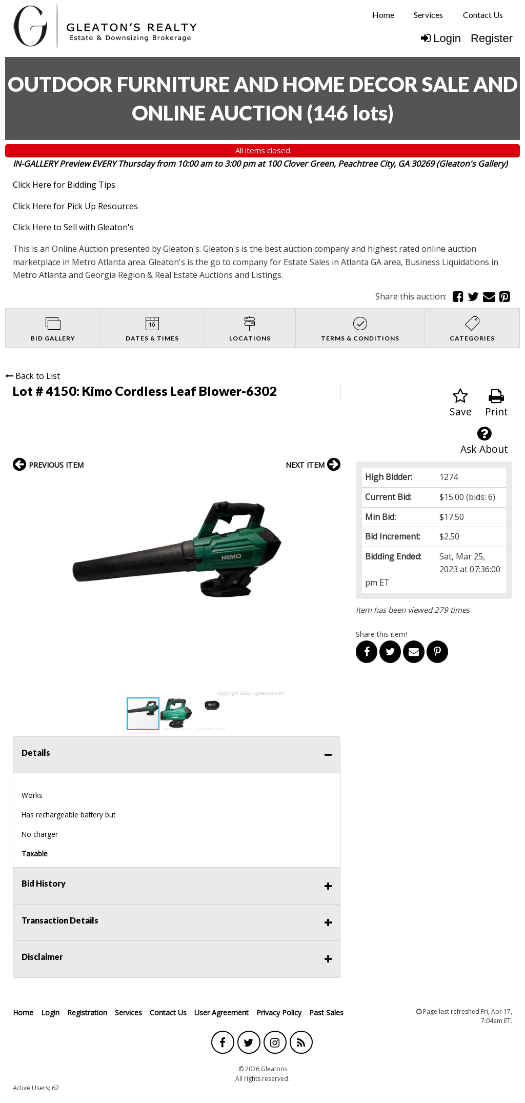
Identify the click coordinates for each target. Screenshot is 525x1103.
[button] (331, 487)
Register (492, 38)
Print (496, 403)
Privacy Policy (278, 1012)
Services (428, 14)
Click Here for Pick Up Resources (75, 206)
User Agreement (221, 1012)
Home (383, 14)
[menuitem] (383, 15)
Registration (87, 1012)
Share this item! (381, 634)
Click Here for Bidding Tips (64, 184)
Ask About (484, 441)
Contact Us (483, 14)
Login (441, 38)
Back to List (32, 376)
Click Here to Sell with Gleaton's (73, 227)
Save (461, 403)
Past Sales (326, 1012)
